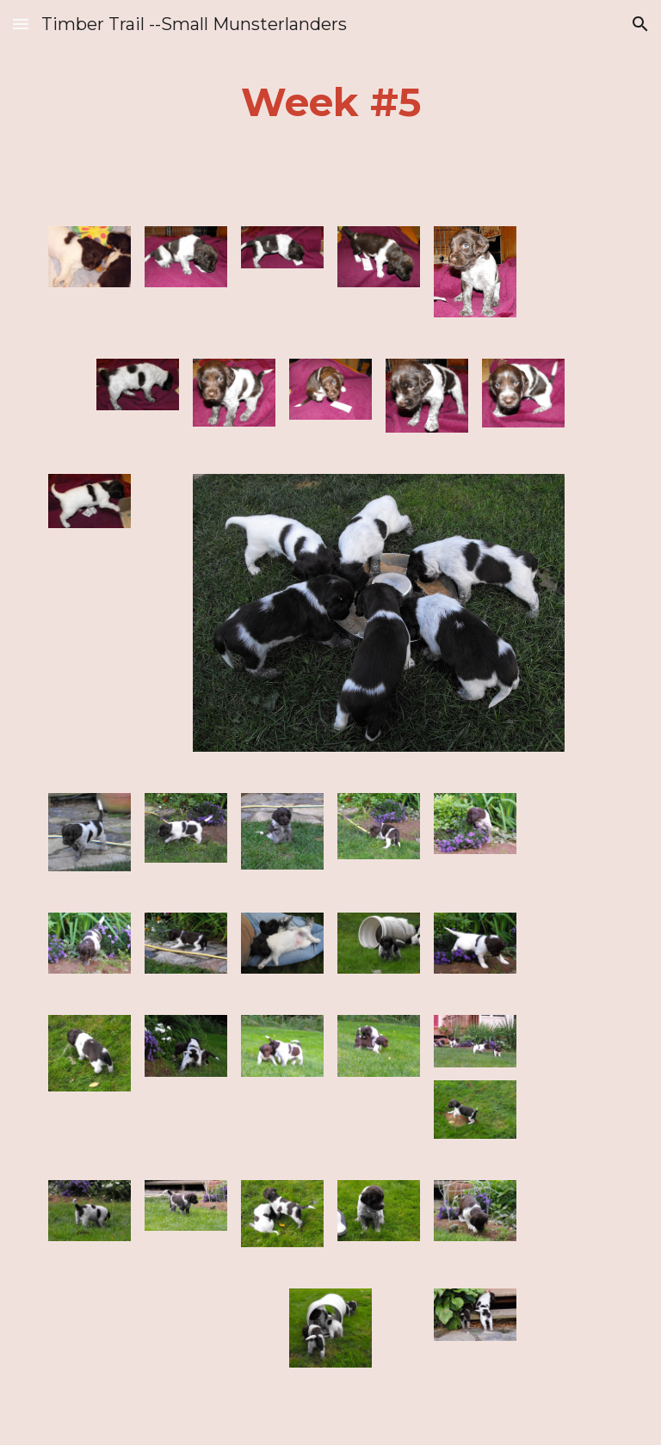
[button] (20, 23)
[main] (330, 103)
